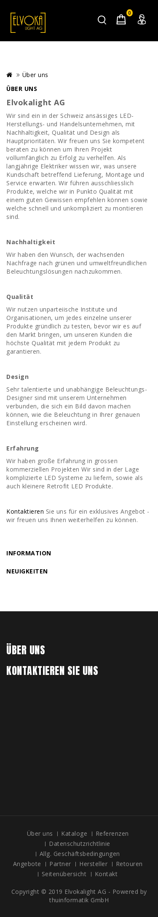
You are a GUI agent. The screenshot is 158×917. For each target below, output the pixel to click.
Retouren (129, 864)
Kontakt (106, 874)
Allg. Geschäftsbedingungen (80, 854)
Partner (60, 864)
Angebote (27, 864)
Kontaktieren (25, 511)
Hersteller (93, 864)
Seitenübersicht (64, 874)
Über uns (35, 75)
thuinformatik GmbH (79, 900)
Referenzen (112, 833)
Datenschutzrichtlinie (79, 844)
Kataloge (74, 833)
